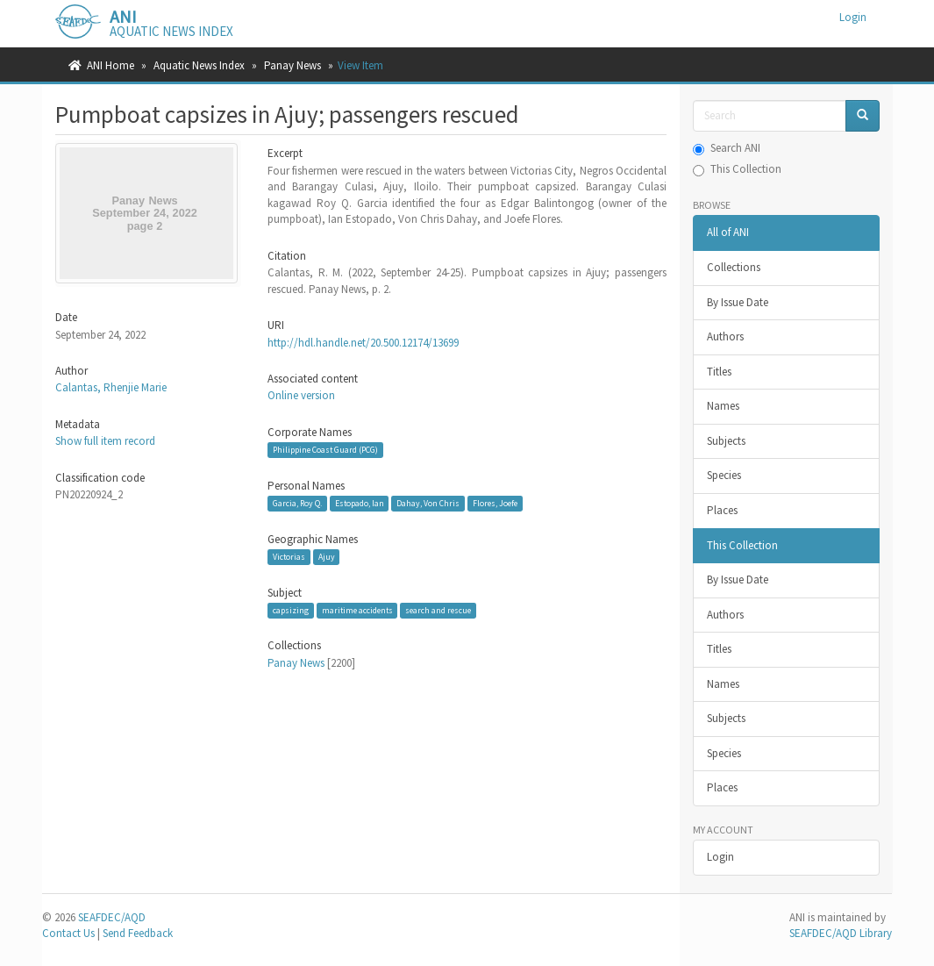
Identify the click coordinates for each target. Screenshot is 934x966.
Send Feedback (138, 933)
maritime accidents (357, 610)
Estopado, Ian (359, 503)
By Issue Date (737, 302)
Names (723, 405)
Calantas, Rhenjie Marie (111, 387)
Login (720, 856)
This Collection (737, 168)
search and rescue (438, 610)
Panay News (292, 65)
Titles (719, 371)
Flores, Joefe (495, 503)
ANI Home (110, 65)
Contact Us (68, 933)
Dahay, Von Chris (428, 503)
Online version (301, 395)
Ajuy (326, 556)
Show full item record (105, 440)
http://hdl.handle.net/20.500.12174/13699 (363, 342)
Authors (725, 336)
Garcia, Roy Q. (297, 503)
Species (724, 475)
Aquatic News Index (199, 65)
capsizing (291, 610)
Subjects (726, 440)
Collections (733, 267)
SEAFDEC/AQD (112, 917)
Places (722, 510)
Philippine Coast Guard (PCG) (325, 449)
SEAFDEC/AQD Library (840, 933)
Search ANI (726, 147)
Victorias (289, 556)
